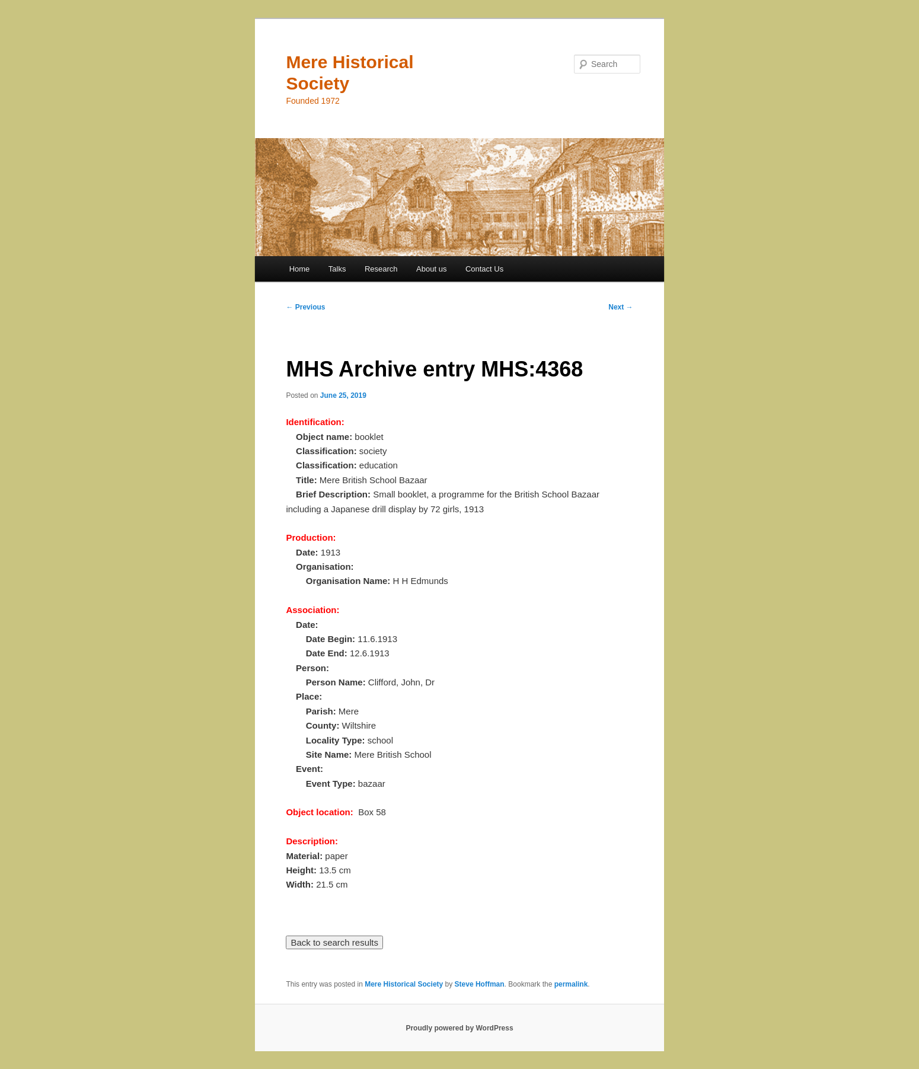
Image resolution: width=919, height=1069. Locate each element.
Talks (337, 268)
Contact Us (484, 268)
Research (381, 268)
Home (299, 268)
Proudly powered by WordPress (459, 1028)
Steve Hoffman (480, 984)
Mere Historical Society (404, 984)
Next (620, 307)
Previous (305, 307)
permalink (571, 984)
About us (431, 268)
